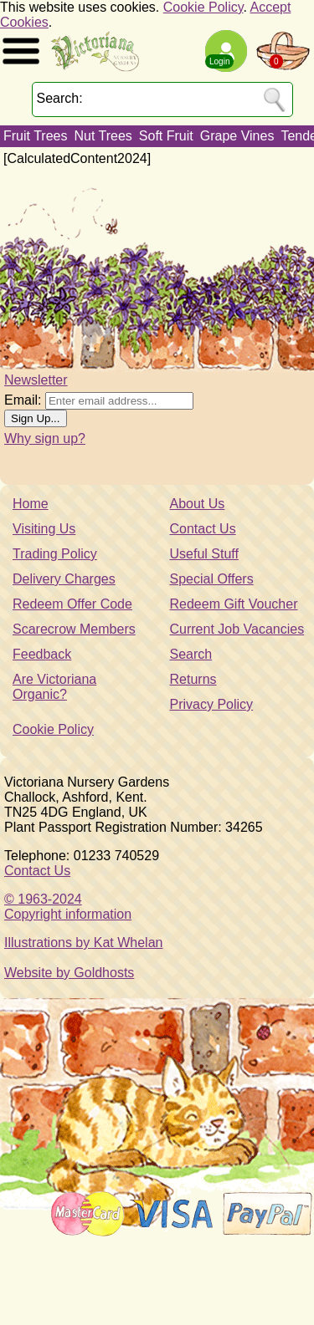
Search (191, 654)
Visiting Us (44, 529)
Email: (22, 400)
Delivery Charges (64, 579)
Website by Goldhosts (69, 973)
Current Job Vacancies (237, 629)
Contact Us (203, 529)
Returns (193, 679)
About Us (197, 504)
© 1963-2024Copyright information (67, 906)
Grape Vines (237, 136)
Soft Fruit (166, 136)
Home (31, 504)
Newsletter (36, 380)
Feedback (42, 654)
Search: (60, 98)
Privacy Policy (212, 704)
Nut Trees (102, 136)
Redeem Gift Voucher (234, 604)
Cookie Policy (203, 7)
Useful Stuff (204, 554)
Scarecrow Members (74, 629)
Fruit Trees (35, 136)
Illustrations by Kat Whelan (83, 942)
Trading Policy (55, 554)
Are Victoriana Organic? (54, 686)
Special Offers (212, 579)
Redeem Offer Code (72, 604)
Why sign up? (44, 438)
